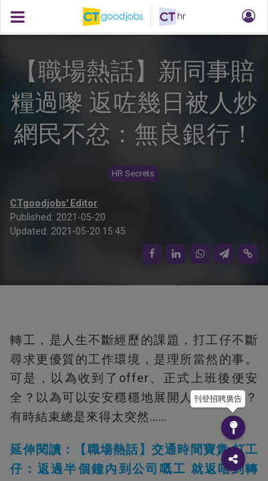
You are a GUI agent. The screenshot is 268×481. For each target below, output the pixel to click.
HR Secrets (133, 173)
